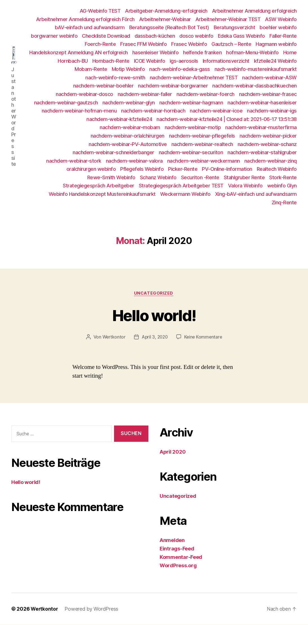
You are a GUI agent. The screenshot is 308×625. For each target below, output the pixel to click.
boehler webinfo (278, 27)
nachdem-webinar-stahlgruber (262, 152)
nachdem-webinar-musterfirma (261, 127)
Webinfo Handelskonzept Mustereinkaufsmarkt (102, 194)
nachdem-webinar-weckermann (203, 161)
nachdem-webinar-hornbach (153, 111)
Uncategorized (154, 293)
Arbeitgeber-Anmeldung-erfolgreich (166, 11)
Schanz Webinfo (158, 177)
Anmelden (172, 540)
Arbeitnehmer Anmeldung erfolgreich (254, 11)
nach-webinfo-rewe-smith (115, 77)
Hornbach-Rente (111, 61)
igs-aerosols (184, 61)
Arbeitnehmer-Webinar (165, 19)
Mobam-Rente (91, 69)
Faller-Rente (283, 36)
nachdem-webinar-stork (73, 161)
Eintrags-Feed (177, 549)
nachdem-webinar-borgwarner (173, 86)
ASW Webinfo (281, 19)
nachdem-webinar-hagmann (191, 103)
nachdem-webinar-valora (134, 161)
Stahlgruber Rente (244, 177)
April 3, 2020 (154, 337)
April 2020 (173, 452)
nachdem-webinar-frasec (268, 94)
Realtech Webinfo (277, 169)
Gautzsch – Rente (231, 44)
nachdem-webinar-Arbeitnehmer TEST (194, 77)
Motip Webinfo (128, 69)
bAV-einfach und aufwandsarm (90, 27)
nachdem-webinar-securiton (191, 152)
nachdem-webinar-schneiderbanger (113, 152)
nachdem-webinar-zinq (270, 161)
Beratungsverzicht (234, 27)
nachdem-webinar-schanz (267, 144)
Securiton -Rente (200, 177)
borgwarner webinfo (54, 36)
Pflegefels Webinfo (142, 169)
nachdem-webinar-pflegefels (202, 136)
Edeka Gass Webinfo (241, 36)
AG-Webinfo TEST (100, 11)
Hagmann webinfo (276, 44)
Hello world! (154, 315)
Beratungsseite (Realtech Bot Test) (169, 27)
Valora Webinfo (245, 186)
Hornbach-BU (73, 61)
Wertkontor (113, 337)
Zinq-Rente (284, 202)
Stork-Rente (283, 177)
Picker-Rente (182, 169)
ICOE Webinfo (149, 61)
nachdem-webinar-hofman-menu (79, 111)
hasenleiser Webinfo (155, 52)
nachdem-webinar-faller (145, 94)
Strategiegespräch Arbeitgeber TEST (181, 186)
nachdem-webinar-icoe (216, 111)
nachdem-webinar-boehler (103, 86)
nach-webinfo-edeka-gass (179, 69)
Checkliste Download (106, 36)
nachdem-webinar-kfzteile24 (119, 119)
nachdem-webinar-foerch (206, 94)
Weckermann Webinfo (185, 194)
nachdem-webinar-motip (193, 127)
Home (290, 52)
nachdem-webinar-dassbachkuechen (254, 86)
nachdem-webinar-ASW (269, 77)
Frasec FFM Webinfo (143, 44)
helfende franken (202, 52)
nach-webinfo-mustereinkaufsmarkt (256, 69)
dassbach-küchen (155, 36)
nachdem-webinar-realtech (202, 144)
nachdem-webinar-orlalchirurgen (127, 136)
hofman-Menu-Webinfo (252, 52)
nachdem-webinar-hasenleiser (262, 103)
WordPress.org (178, 566)
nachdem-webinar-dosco (84, 94)
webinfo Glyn (282, 186)
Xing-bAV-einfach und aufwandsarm (256, 194)
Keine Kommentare (204, 337)
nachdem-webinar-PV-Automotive (128, 144)
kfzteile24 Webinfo (275, 61)
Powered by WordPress (92, 609)
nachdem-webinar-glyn (128, 103)
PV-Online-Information (227, 169)
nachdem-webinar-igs (272, 111)
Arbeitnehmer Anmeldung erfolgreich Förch (85, 19)
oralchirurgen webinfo (91, 169)
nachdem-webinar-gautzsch (66, 103)
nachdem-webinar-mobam (130, 127)
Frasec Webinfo (189, 44)
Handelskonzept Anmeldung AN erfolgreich (78, 52)
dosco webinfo (196, 36)
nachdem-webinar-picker (268, 136)
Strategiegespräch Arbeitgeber (98, 186)
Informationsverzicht (226, 61)
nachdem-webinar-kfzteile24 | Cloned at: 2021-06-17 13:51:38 (227, 119)
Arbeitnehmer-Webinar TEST (228, 19)
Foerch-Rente (100, 44)
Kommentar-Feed (181, 557)
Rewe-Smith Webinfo (111, 177)
